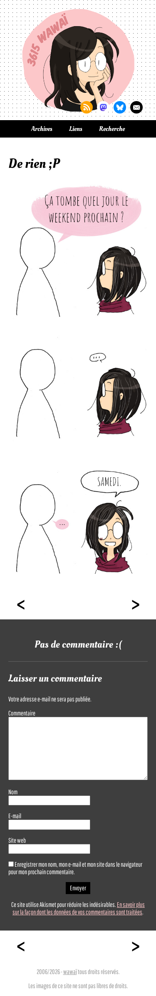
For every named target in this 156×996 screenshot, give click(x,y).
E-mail (14, 816)
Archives (41, 128)
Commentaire (21, 713)
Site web (17, 840)
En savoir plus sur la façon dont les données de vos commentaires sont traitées (78, 908)
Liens (75, 128)
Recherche (112, 128)
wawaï (70, 971)
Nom (12, 791)
